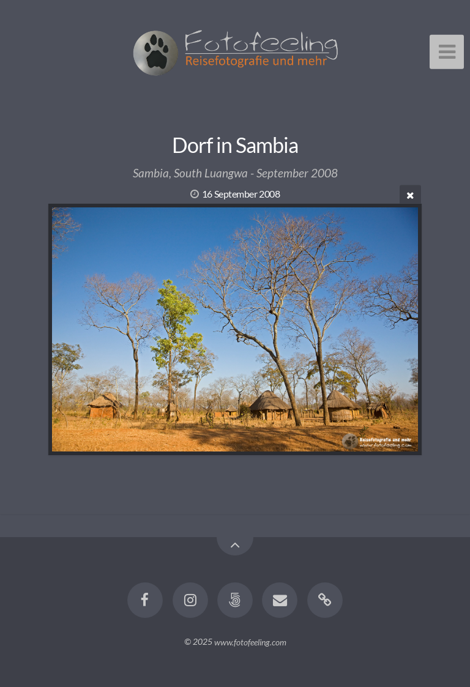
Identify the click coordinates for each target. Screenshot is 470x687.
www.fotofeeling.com (250, 641)
